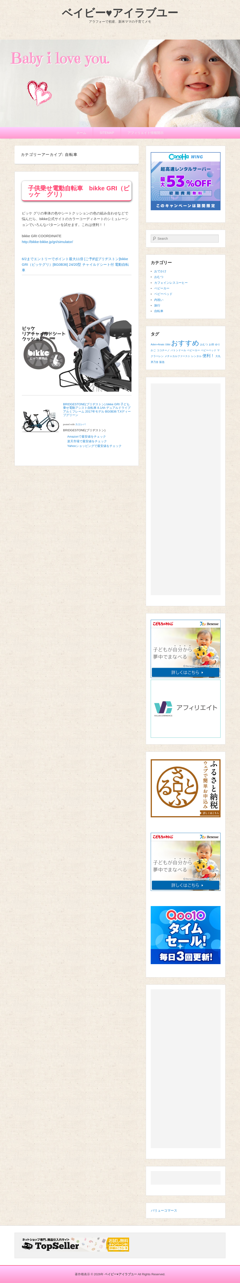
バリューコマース (164, 1210)
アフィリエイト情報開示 (146, 133)
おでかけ (160, 271)
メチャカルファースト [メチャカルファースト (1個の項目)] (177, 356)
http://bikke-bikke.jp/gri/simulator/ (47, 242)
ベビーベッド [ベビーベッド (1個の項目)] (208, 350)
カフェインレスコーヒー (171, 282)
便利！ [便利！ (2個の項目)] (208, 356)
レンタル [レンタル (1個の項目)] (196, 356)
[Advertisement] (185, 489)
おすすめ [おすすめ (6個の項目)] (185, 343)
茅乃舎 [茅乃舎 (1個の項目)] (154, 362)
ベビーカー (161, 288)
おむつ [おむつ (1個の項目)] (204, 344)
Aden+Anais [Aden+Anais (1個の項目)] (157, 344)
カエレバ (80, 424)
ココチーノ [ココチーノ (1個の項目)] (163, 350)
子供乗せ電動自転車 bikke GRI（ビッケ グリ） (79, 191)
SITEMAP (107, 133)
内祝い (158, 300)
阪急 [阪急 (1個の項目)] (162, 362)
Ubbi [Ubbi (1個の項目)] (167, 344)
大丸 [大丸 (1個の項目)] (218, 356)
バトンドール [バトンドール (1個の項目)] (178, 350)
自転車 (158, 311)
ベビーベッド (163, 294)
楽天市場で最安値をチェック (87, 441)
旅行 (157, 305)
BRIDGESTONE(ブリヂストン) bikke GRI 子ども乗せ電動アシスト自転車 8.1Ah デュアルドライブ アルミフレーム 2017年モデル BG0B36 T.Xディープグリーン (97, 409)
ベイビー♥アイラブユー (120, 13)
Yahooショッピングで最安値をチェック (94, 446)
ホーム (81, 133)
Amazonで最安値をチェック (86, 436)
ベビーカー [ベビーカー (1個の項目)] (193, 350)
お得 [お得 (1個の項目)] (211, 344)
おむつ (158, 277)
